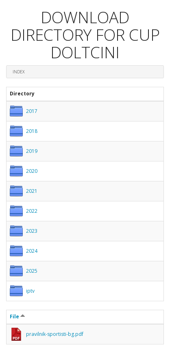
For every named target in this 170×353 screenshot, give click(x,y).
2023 (31, 230)
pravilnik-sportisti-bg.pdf (54, 334)
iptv (30, 290)
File (17, 316)
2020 (31, 171)
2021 (31, 191)
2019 (31, 151)
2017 (31, 111)
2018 (31, 131)
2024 (31, 250)
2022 (31, 210)
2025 (31, 270)
